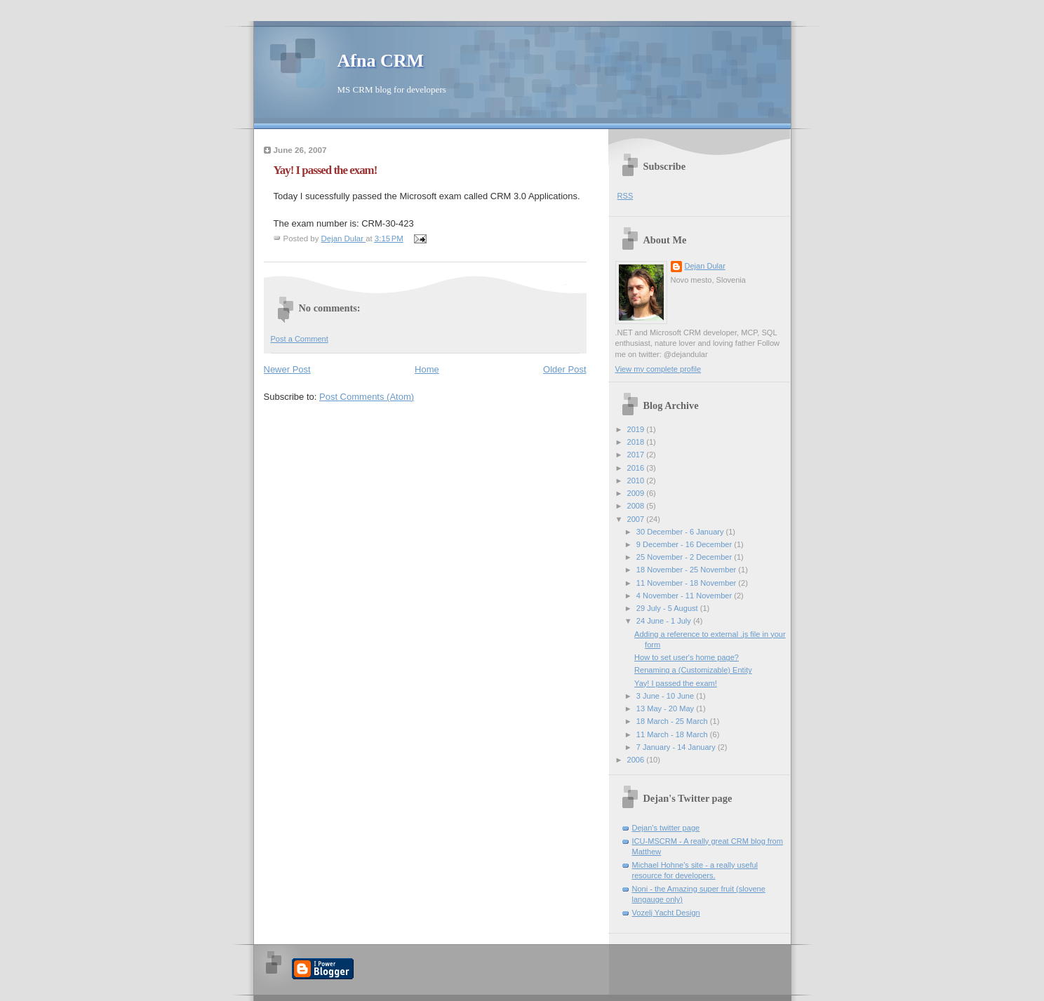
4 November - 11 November (685, 595)
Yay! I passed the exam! (675, 683)
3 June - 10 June (666, 696)
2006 (637, 759)
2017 (637, 454)
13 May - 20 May (666, 708)
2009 (637, 493)
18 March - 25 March (673, 721)
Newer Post (287, 369)
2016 (637, 468)
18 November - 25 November (687, 569)
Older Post (564, 369)
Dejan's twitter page (666, 828)
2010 (637, 480)
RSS (625, 196)
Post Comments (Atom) (366, 396)
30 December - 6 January (681, 532)
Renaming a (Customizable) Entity (693, 670)
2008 (637, 506)
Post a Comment (299, 339)
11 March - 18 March (673, 734)
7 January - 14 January (677, 747)
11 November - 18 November (687, 583)
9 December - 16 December (685, 544)
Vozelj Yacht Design (666, 912)
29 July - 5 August (668, 608)
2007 (637, 519)
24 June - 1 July (664, 621)
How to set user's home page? (686, 657)
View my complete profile (658, 369)
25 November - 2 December (685, 557)
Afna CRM (380, 61)
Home (427, 369)
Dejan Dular (705, 266)
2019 (637, 429)
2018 (637, 442)
